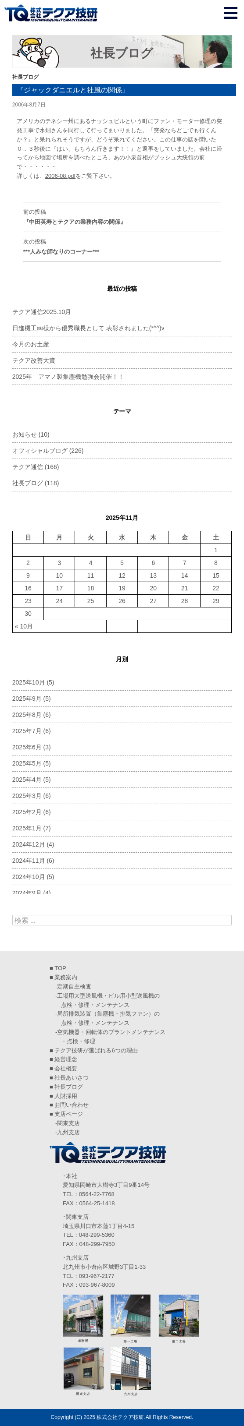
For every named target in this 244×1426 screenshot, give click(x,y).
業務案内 (65, 977)
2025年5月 (27, 763)
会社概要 (65, 1068)
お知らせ (24, 434)
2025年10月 (28, 682)
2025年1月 (27, 828)
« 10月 (24, 626)
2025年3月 (27, 795)
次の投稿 (122, 247)
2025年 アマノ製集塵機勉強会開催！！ (68, 376)
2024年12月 (28, 844)
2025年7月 (27, 730)
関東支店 (68, 1123)
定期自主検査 (74, 986)
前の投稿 (122, 217)
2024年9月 (27, 893)
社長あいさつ (71, 1077)
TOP (60, 968)
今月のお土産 (30, 344)
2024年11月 (28, 860)
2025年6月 (27, 747)
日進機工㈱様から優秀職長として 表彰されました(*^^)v (88, 328)
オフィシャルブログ (40, 450)
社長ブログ (25, 77)
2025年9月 (27, 698)
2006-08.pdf (60, 176)
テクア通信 (27, 466)
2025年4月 (27, 779)
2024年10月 (28, 876)
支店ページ (68, 1114)
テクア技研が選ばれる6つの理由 (95, 1050)
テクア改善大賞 (33, 360)
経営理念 (65, 1059)
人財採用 (65, 1096)
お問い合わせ (71, 1104)
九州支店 (68, 1132)
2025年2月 (27, 811)
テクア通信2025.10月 (42, 311)
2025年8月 (27, 714)
